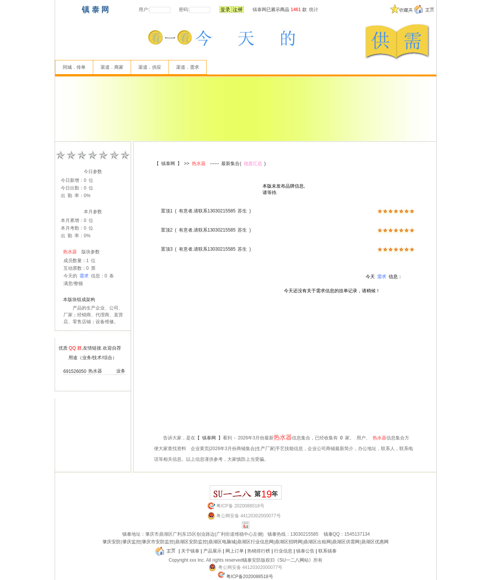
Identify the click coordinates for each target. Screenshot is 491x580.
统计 (313, 9)
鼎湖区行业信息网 (255, 541)
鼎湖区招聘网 (288, 541)
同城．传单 (74, 67)
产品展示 (212, 551)
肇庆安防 (111, 541)
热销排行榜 (258, 551)
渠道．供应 (149, 67)
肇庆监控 (131, 541)
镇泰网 (259, 9)
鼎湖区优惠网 (375, 541)
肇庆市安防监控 (158, 541)
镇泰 (126, 534)
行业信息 (283, 551)
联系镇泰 (327, 551)
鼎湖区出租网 (317, 541)
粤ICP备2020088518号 (249, 576)
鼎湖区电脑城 (222, 541)
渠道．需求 (187, 67)
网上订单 (234, 551)
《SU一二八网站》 (294, 560)
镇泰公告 (305, 551)
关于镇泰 (190, 551)
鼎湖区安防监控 (191, 541)
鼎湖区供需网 (346, 541)
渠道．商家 (111, 67)
